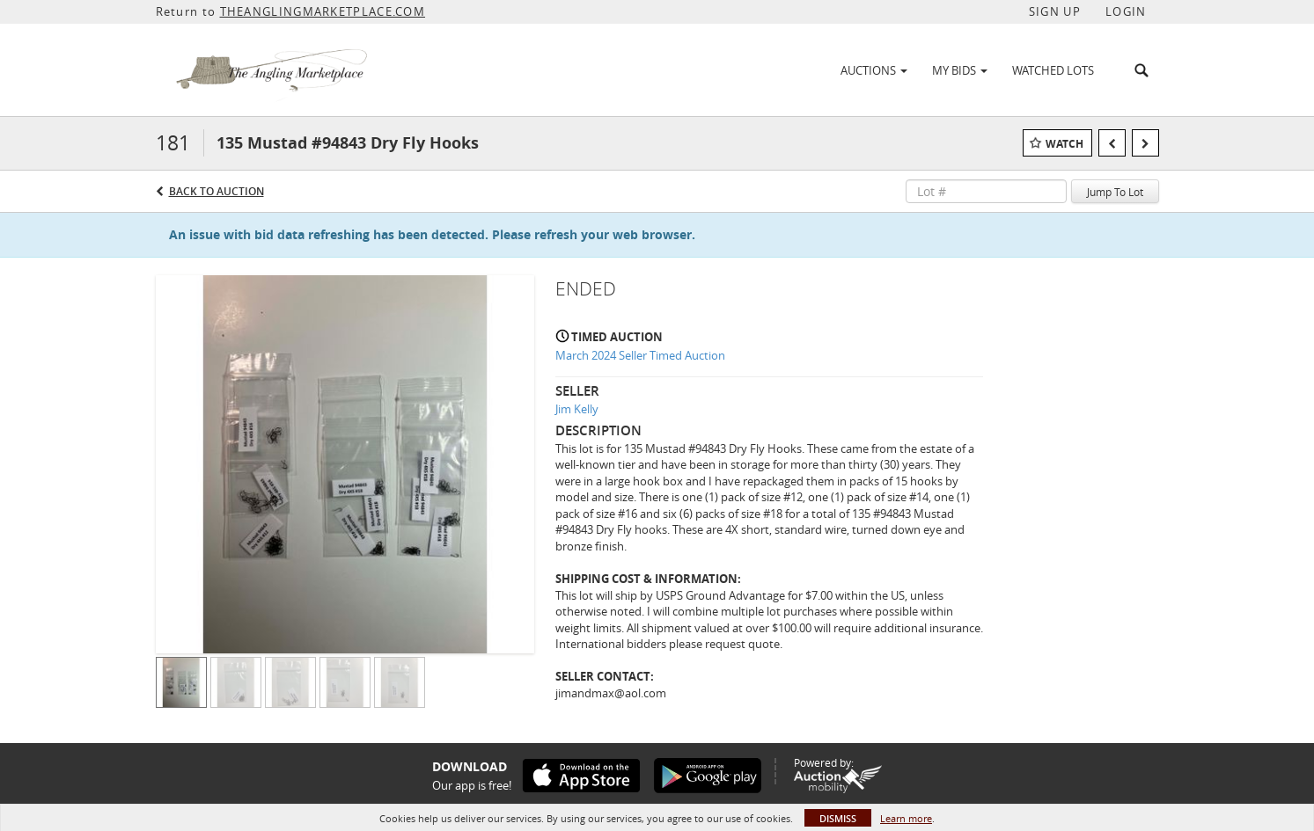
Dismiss (837, 818)
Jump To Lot (1115, 192)
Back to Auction (216, 191)
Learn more (906, 818)
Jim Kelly (576, 409)
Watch (1064, 143)
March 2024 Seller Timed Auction (640, 355)
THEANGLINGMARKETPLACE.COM (323, 11)
